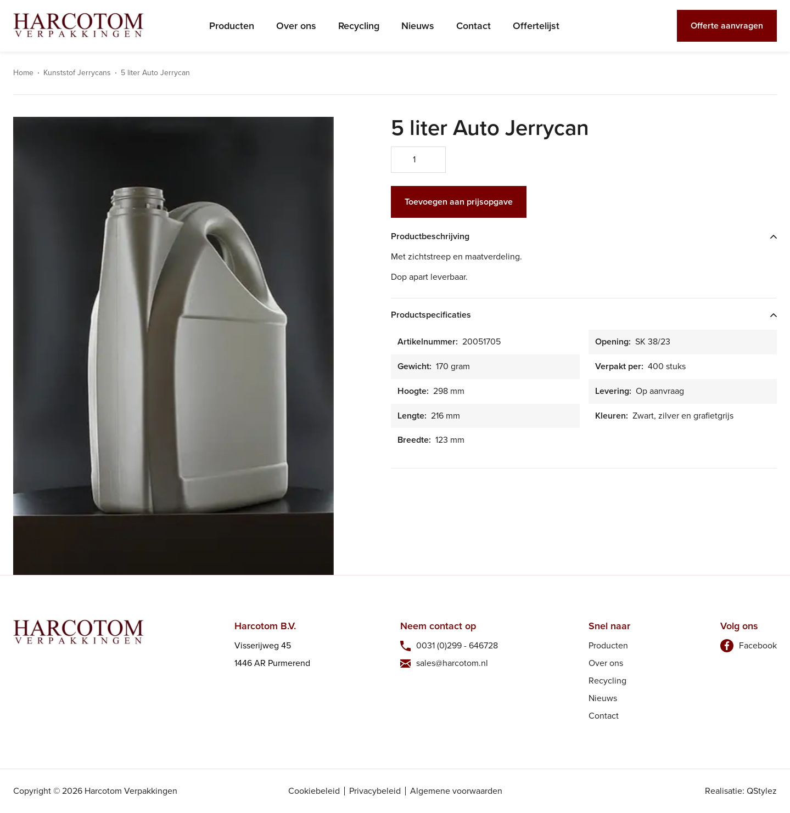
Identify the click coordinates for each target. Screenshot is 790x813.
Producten (231, 25)
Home (23, 73)
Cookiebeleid (314, 791)
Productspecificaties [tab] (431, 315)
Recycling (358, 25)
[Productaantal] (418, 159)
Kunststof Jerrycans (77, 73)
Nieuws (417, 25)
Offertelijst (536, 25)
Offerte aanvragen (727, 25)
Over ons (296, 25)
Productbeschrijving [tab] (430, 236)
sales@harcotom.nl (452, 663)
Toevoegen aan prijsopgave (459, 201)
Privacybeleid (375, 791)
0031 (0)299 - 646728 (457, 645)
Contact (473, 25)
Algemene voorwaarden (456, 791)
